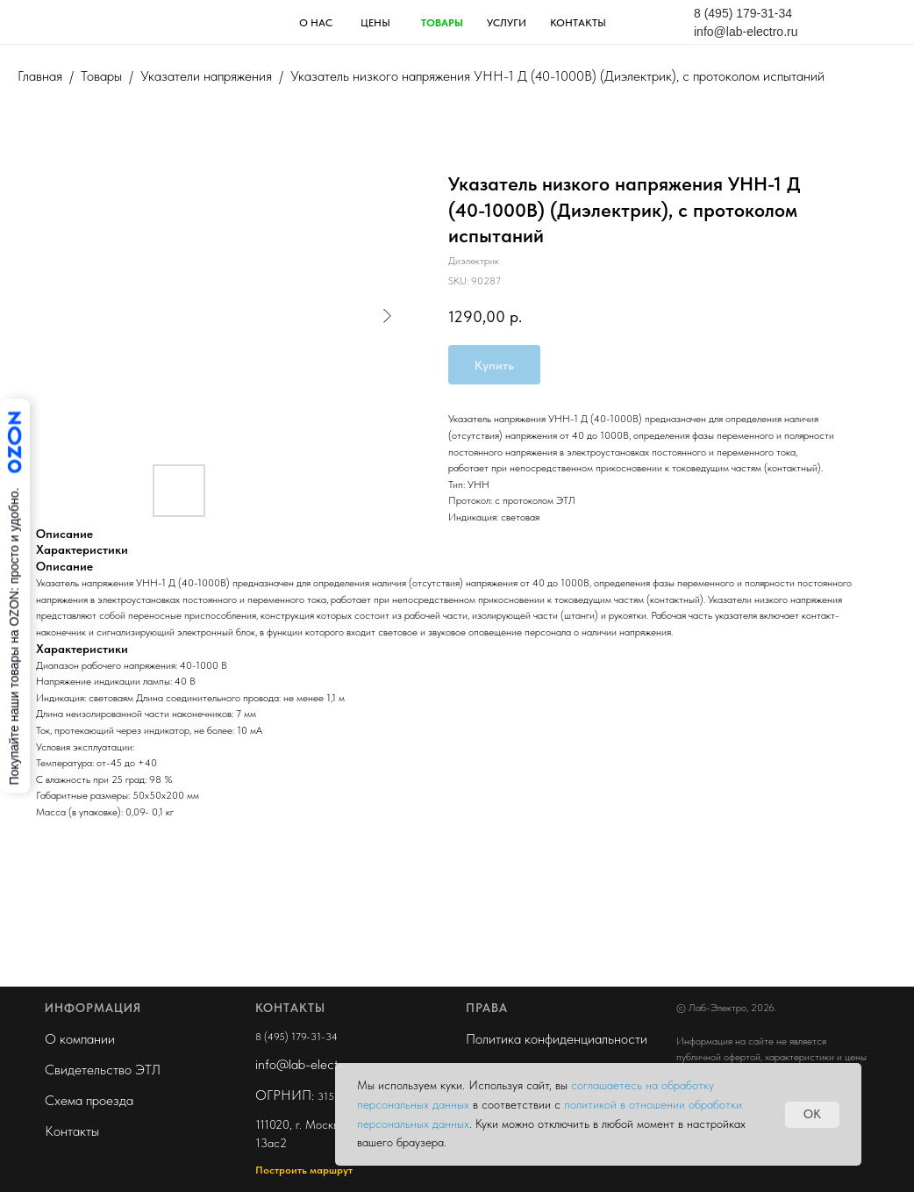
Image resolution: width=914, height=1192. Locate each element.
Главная (40, 76)
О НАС (315, 23)
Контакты (72, 1131)
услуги (506, 23)
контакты (578, 23)
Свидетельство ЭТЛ (103, 1069)
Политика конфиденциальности (556, 1038)
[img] (119, 21)
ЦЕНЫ (375, 23)
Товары (101, 76)
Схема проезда (89, 1100)
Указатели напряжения (206, 76)
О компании (80, 1038)
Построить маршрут (304, 1170)
